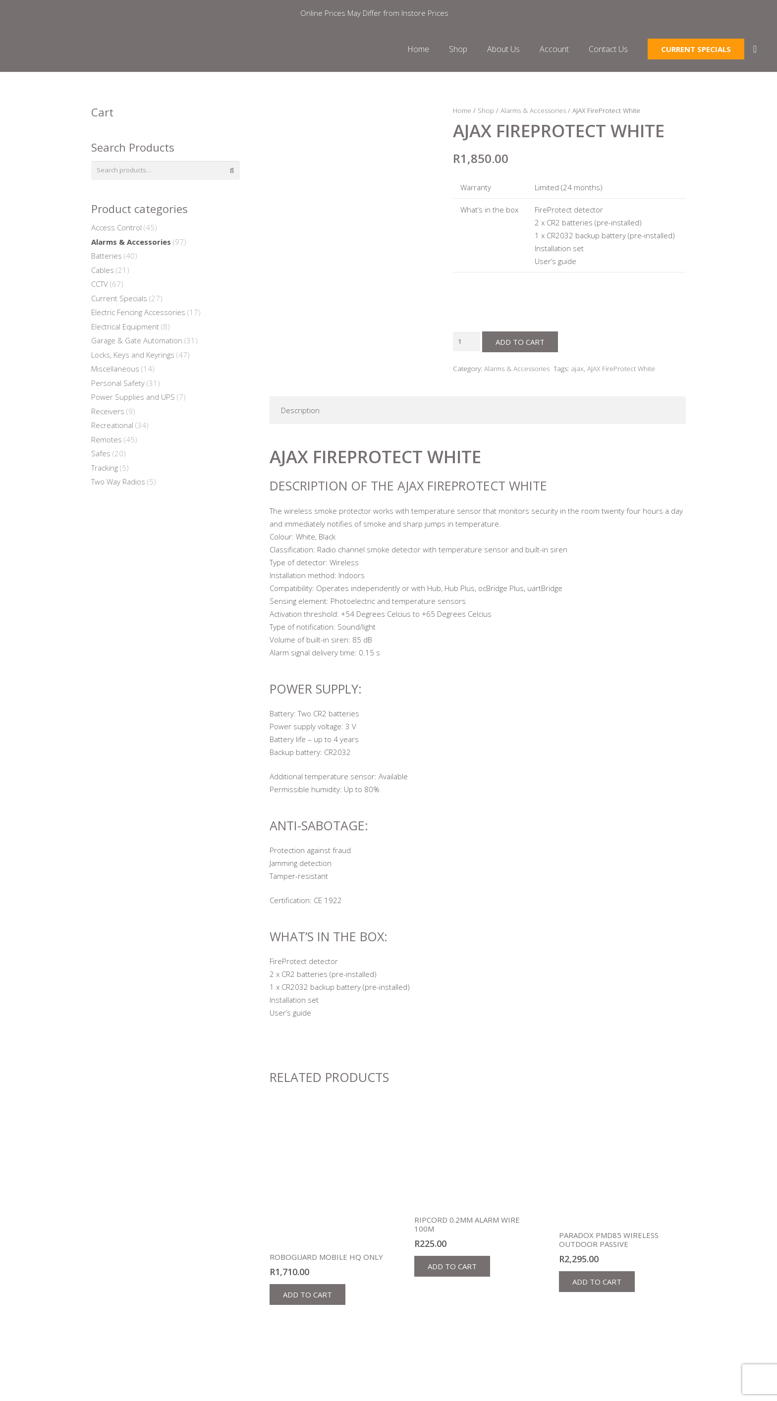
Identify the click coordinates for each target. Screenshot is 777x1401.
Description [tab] (300, 410)
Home (462, 110)
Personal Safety (118, 385)
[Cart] (755, 51)
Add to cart (523, 342)
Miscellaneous (115, 371)
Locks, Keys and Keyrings (132, 357)
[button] (307, 1294)
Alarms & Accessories (533, 110)
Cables (102, 272)
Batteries (106, 258)
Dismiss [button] (463, 13)
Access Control (116, 230)
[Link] (92, 51)
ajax (577, 368)
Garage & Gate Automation (136, 343)
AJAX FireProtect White (621, 368)
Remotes (106, 441)
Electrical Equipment (125, 328)
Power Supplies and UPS (133, 399)
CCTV (99, 286)
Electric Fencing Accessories (138, 315)
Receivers (107, 413)
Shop (486, 110)
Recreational (112, 427)
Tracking (104, 470)
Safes (101, 456)
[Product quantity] (468, 341)
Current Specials (119, 300)
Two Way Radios (118, 484)
